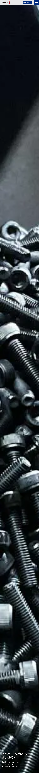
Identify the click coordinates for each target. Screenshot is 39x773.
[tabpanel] (19, 386)
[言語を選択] (27, 2)
